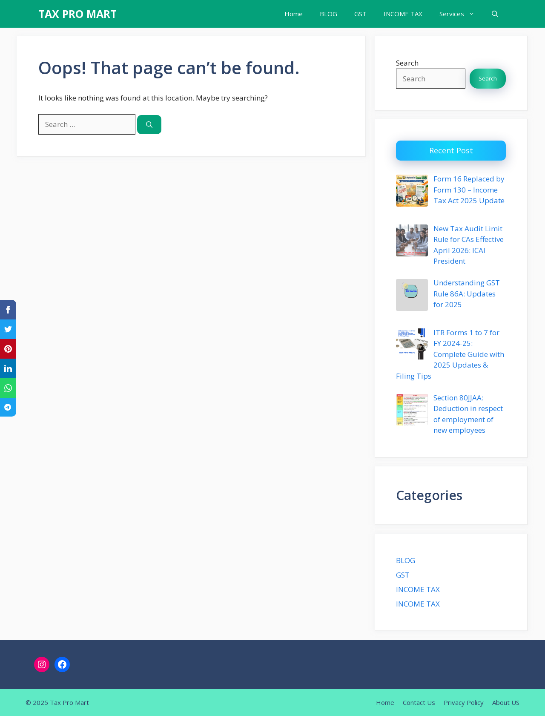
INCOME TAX (403, 13)
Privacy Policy (464, 702)
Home (293, 13)
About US (505, 702)
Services (461, 14)
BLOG (328, 13)
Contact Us (419, 702)
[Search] (149, 124)
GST (360, 13)
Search (407, 63)
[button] (495, 14)
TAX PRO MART (77, 13)
